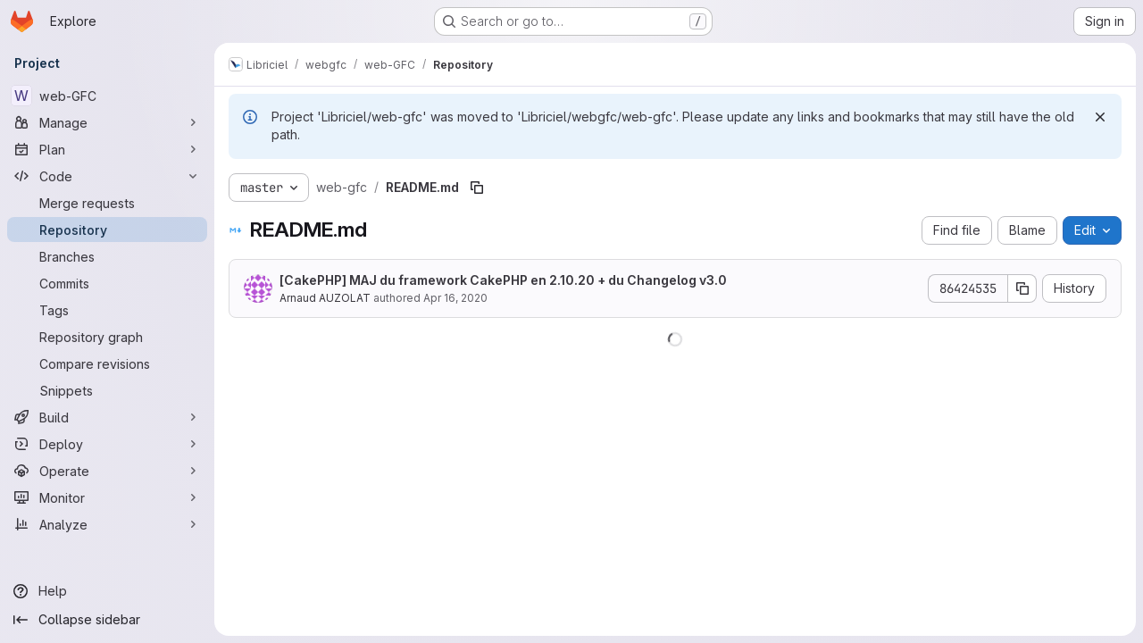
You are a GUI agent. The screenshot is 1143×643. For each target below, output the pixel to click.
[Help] (107, 591)
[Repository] (107, 229)
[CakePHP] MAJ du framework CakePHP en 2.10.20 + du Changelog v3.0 (503, 280)
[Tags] (107, 309)
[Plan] (107, 149)
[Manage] (107, 122)
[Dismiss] (1100, 117)
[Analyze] (107, 524)
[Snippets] (107, 390)
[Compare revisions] (107, 363)
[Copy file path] (477, 187)
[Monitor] (107, 497)
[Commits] (107, 283)
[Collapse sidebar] (107, 619)
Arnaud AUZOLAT (325, 298)
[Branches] (107, 256)
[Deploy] (107, 443)
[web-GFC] (107, 95)
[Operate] (107, 470)
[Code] (107, 175)
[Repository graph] (107, 336)
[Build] (107, 417)
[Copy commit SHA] (1022, 288)
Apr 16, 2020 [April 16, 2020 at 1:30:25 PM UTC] (455, 298)
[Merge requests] (107, 202)
